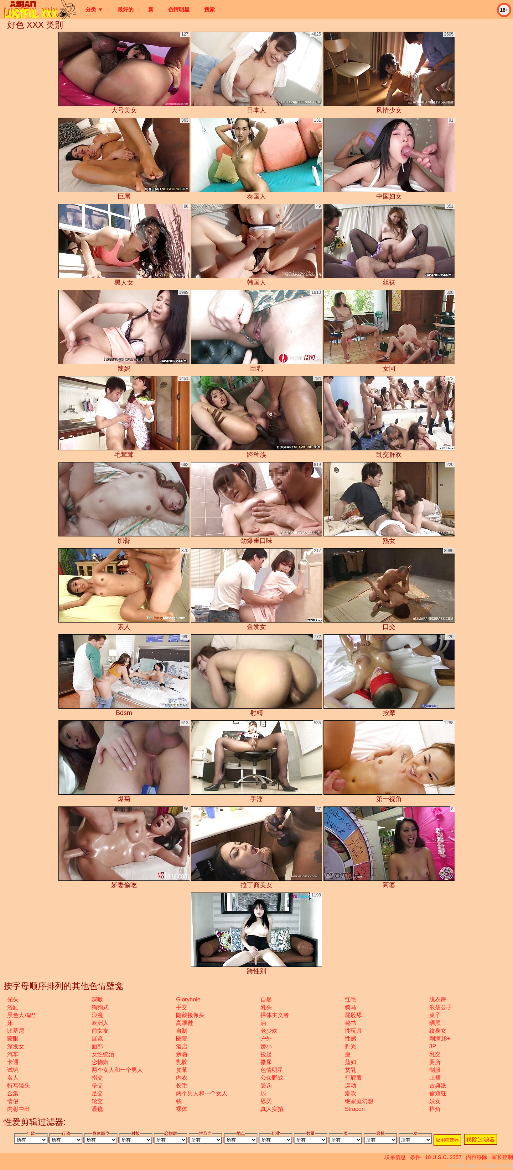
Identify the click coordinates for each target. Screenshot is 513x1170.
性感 (350, 1039)
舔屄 (266, 1101)
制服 (435, 1070)
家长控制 (502, 1157)
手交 (181, 1007)
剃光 (350, 1046)
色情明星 (179, 9)
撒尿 (266, 1062)
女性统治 (103, 1054)
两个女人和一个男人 (117, 1070)
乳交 (435, 1054)
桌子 (435, 1015)
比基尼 (15, 1031)
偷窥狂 (437, 1093)
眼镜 (97, 1109)
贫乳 (350, 1070)
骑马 (350, 1007)
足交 (97, 1093)
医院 (181, 1039)
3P (432, 1046)
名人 (13, 1078)
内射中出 (18, 1109)
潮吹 (350, 1093)
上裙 (435, 1078)
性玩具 (353, 1031)
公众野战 (271, 1078)
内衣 (181, 1078)
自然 (266, 999)
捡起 (266, 1054)
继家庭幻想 (359, 1101)
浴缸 (13, 1007)
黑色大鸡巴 (21, 1015)
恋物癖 (100, 1062)
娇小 (266, 1046)
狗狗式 (100, 1007)
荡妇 (350, 1062)
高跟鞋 (184, 1023)
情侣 (13, 1101)
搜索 (209, 9)
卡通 (13, 1062)
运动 (350, 1085)
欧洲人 (100, 1023)
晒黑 (435, 1023)
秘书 (350, 1023)
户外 (266, 1039)
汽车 (13, 1054)
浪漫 (97, 1015)
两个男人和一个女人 (201, 1093)
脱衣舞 (437, 999)
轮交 (97, 1101)
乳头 (266, 1007)
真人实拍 (271, 1109)
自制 (181, 1031)
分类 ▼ (94, 9)
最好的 (126, 9)
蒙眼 (13, 1039)
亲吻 (181, 1054)
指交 (97, 1078)
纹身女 (437, 1031)
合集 (13, 1093)
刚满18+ (439, 1039)
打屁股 (353, 1078)
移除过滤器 (480, 1140)
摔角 (435, 1109)
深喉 (97, 999)
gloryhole (188, 999)
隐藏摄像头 (190, 1015)
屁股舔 (353, 1015)
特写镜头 (18, 1085)
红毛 (350, 999)
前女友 (100, 1031)
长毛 (181, 1085)
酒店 (181, 1046)
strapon (355, 1109)
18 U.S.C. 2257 (443, 1157)
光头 (13, 999)
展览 (97, 1039)
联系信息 (395, 1157)
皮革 (181, 1070)
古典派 (437, 1085)
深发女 (15, 1046)
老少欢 (269, 1031)
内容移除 (476, 1157)
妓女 (435, 1101)
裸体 (181, 1109)
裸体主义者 (274, 1015)
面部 (97, 1046)
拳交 (97, 1085)
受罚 (266, 1085)
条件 (415, 1157)
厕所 (435, 1062)
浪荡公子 (440, 1007)
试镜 (13, 1070)
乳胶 (181, 1062)
